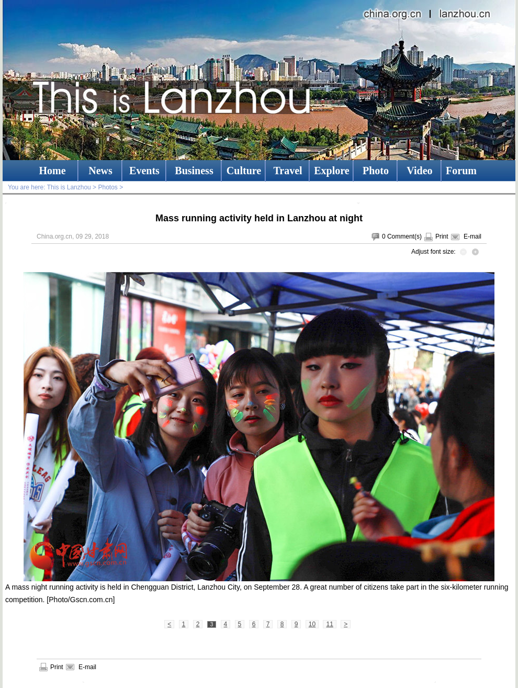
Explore (331, 170)
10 (312, 624)
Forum (461, 170)
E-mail (472, 236)
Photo (376, 170)
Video (419, 170)
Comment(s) (404, 236)
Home (52, 170)
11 (329, 624)
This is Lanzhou (69, 187)
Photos (107, 187)
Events (144, 170)
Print (441, 236)
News (100, 170)
